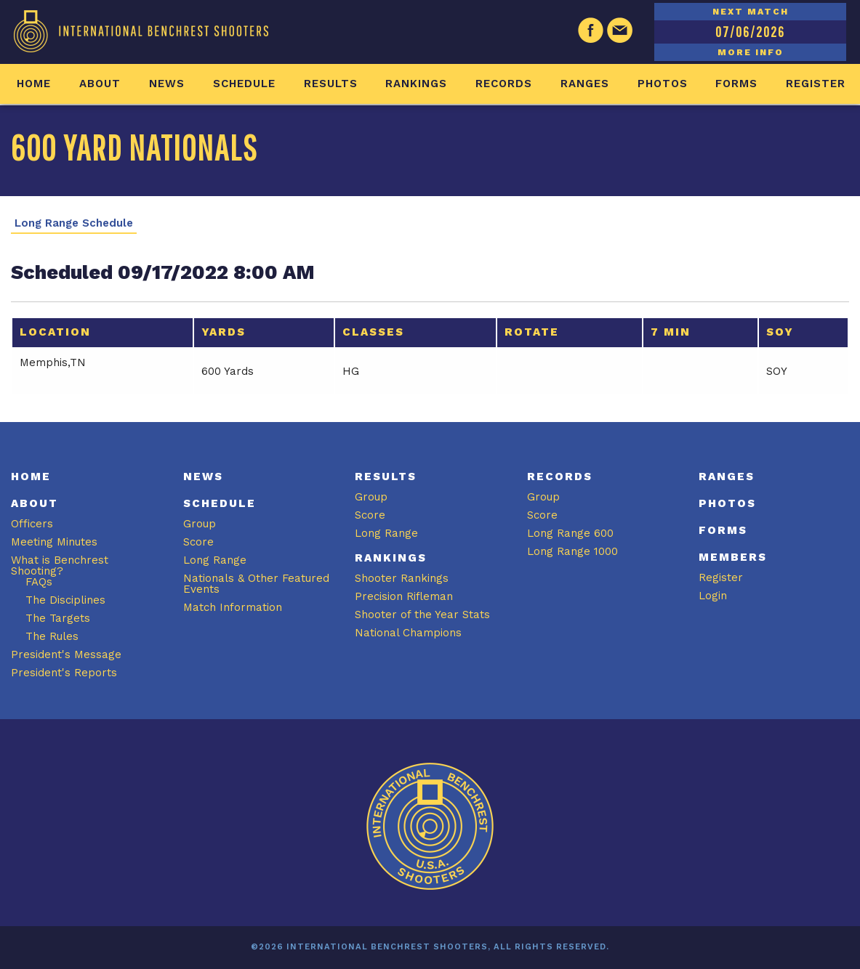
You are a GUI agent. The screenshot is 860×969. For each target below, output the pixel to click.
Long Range (214, 560)
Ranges (584, 83)
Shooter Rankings (402, 578)
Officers (32, 523)
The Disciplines (65, 600)
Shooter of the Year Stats (422, 614)
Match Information (232, 607)
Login (713, 595)
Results (331, 83)
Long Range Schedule (74, 223)
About (100, 83)
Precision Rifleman (404, 596)
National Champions (408, 632)
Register (815, 83)
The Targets (57, 618)
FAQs (38, 581)
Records (503, 83)
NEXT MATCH (750, 12)
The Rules (52, 636)
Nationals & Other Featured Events (256, 584)
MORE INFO (751, 52)
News (167, 83)
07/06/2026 (750, 31)
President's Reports (64, 672)
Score (198, 541)
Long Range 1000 (572, 551)
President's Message (66, 654)
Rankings (416, 83)
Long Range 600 (570, 533)
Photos (663, 83)
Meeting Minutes (54, 541)
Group (199, 523)
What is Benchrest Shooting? (59, 565)
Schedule (244, 83)
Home (34, 83)
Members (733, 557)
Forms (736, 83)
